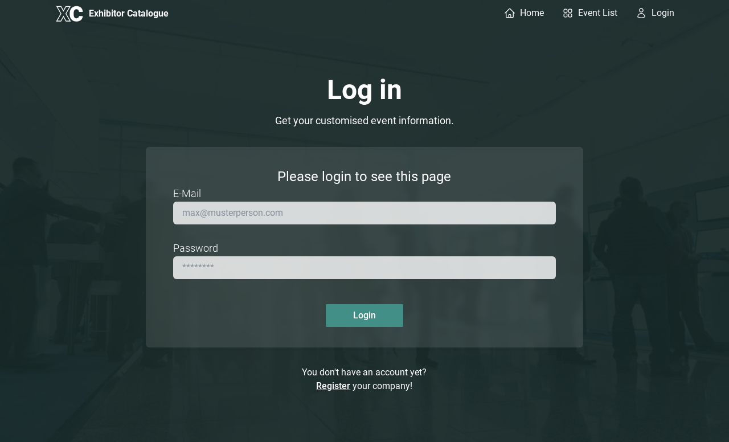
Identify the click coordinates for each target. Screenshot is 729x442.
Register (333, 385)
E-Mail (187, 193)
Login (364, 315)
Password (195, 248)
